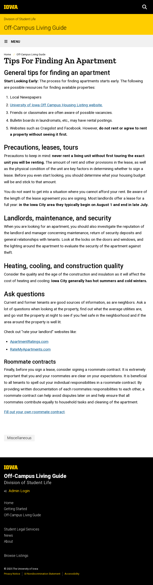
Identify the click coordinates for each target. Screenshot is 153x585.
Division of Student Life (20, 19)
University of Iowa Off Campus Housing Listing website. (56, 105)
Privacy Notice (12, 573)
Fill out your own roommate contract (34, 412)
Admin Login (19, 490)
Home (7, 54)
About (8, 541)
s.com (45, 349)
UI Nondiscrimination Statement (42, 573)
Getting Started (15, 509)
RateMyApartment (25, 349)
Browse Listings (16, 556)
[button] (144, 7)
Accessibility (72, 573)
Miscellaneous (19, 438)
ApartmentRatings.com (29, 341)
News (8, 535)
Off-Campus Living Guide (35, 28)
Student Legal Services (21, 529)
